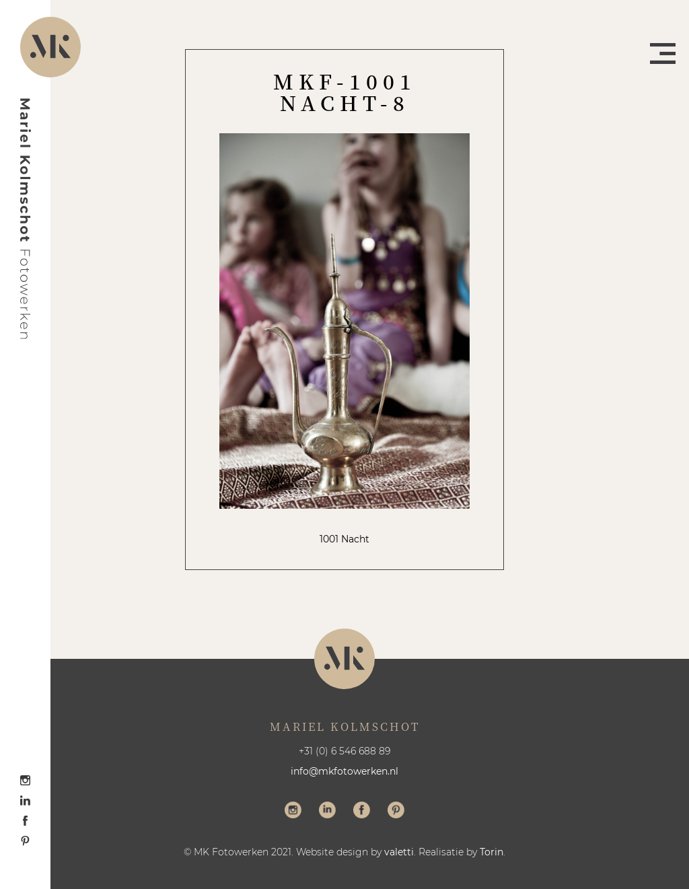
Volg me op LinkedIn (327, 812)
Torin (491, 852)
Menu (663, 53)
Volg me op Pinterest (396, 812)
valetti (399, 852)
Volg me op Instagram (293, 812)
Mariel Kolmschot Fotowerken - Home (25, 219)
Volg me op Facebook (361, 812)
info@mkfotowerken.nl (344, 771)
